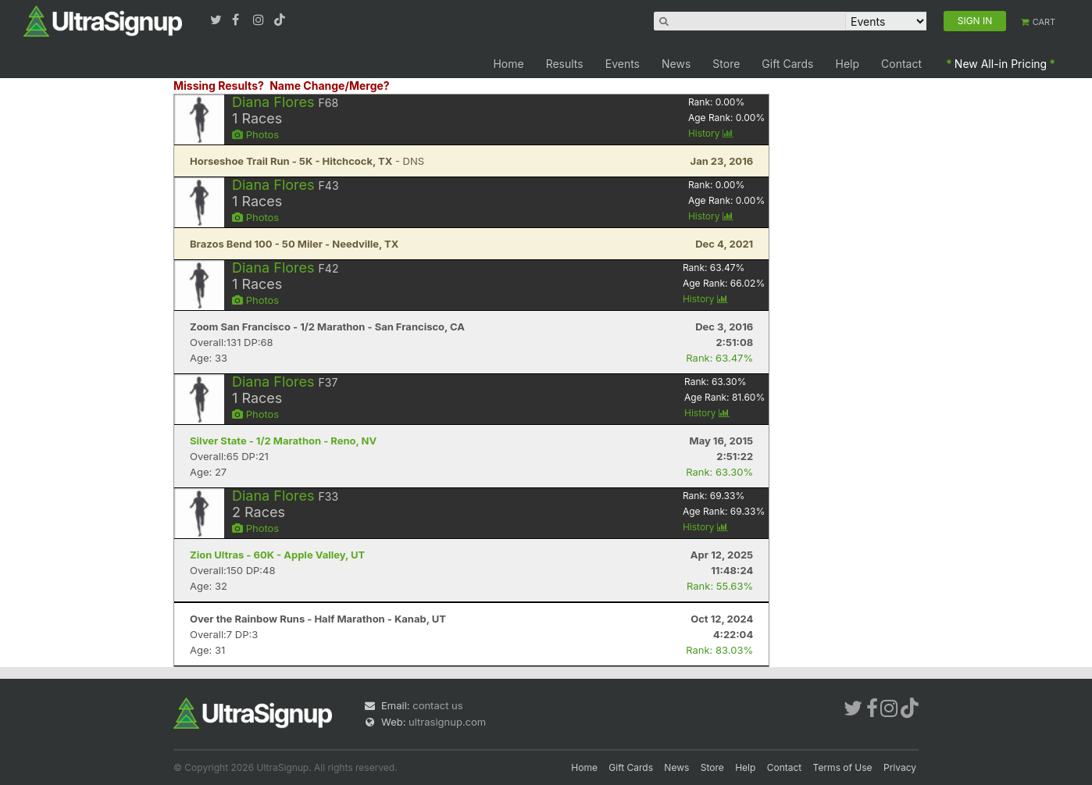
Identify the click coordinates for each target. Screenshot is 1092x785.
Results (564, 63)
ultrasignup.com (447, 721)
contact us (437, 705)
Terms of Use (843, 767)
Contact (901, 63)
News (676, 63)
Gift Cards (787, 63)
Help (848, 63)
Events (622, 63)
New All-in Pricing (1001, 63)
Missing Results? (218, 85)
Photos (255, 134)
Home (508, 63)
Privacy (899, 767)
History (710, 133)
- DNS (307, 161)
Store (726, 63)
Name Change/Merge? (329, 85)
